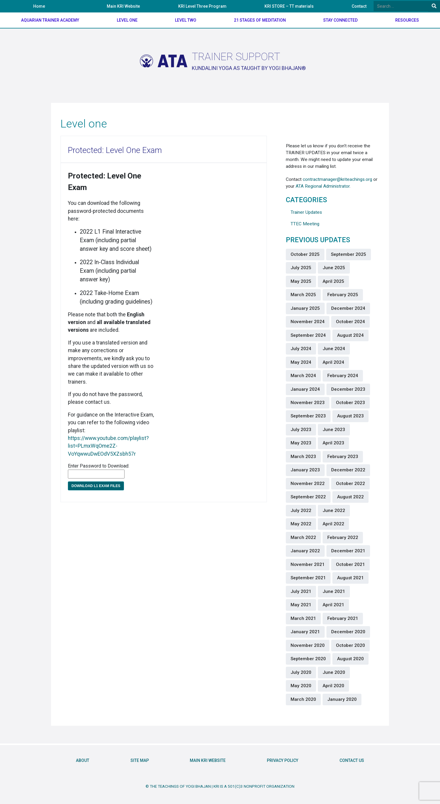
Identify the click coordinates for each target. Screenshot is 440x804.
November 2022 (308, 483)
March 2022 (303, 537)
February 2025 (342, 294)
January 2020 (342, 699)
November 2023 (308, 402)
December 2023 (348, 389)
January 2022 (305, 550)
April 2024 (333, 362)
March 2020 (303, 699)
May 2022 (301, 524)
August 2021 (350, 577)
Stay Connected (340, 20)
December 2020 (348, 631)
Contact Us (351, 760)
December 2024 (348, 308)
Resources (407, 20)
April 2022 (333, 524)
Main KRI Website (123, 6)
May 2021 (301, 604)
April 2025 (333, 281)
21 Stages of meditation (260, 20)
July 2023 (301, 429)
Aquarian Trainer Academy (50, 20)
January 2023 (305, 470)
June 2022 (334, 510)
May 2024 (301, 362)
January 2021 (305, 631)
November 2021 (308, 564)
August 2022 (350, 497)
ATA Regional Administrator (323, 186)
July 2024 (301, 348)
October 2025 (305, 254)
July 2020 (301, 672)
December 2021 (348, 550)
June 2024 (334, 348)
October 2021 (350, 564)
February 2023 (342, 456)
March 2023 (303, 456)
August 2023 (350, 416)
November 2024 (308, 321)
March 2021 (303, 618)
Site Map (139, 760)
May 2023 (301, 443)
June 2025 (334, 267)
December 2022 (348, 470)
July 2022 (301, 510)
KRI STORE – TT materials (289, 6)
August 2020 (350, 658)
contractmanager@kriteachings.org (337, 179)
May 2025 (301, 281)
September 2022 (308, 497)
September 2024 (308, 335)
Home (39, 6)
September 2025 (348, 254)
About (82, 760)
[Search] (401, 6)
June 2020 (334, 672)
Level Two (185, 20)
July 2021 (301, 591)
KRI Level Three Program (202, 6)
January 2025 (305, 308)
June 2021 (334, 591)
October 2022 (350, 483)
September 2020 (308, 658)
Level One (127, 20)
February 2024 (342, 375)
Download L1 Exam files (95, 486)
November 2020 (308, 645)
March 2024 (303, 375)
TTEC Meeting (305, 223)
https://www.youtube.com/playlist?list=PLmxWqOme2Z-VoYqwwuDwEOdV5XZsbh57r (108, 446)
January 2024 (305, 389)
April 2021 (333, 604)
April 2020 (333, 685)
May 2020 (301, 685)
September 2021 (308, 577)
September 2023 (308, 416)
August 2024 (350, 335)
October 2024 (350, 321)
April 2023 (333, 443)
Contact (359, 6)
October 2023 (350, 402)
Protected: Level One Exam (115, 150)
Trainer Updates (306, 212)
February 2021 (342, 618)
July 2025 (301, 267)
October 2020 (350, 645)
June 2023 (334, 429)
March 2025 (303, 294)
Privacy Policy (282, 760)
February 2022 (342, 537)
